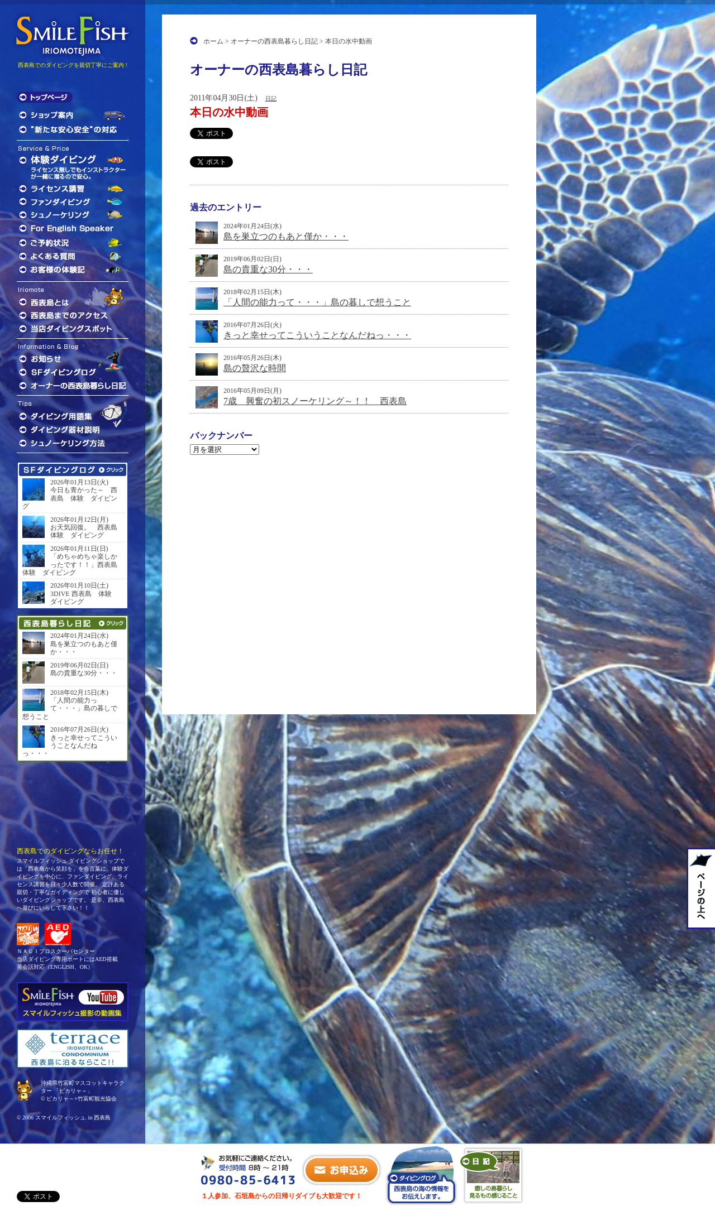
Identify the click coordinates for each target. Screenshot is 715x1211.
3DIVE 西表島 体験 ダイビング (84, 598)
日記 (271, 98)
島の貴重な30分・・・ (268, 269)
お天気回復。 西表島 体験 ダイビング (86, 531)
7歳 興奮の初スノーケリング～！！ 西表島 (315, 401)
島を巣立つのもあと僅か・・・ (286, 236)
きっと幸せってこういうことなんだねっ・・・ (317, 335)
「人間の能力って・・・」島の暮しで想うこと (317, 302)
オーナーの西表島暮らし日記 (274, 41)
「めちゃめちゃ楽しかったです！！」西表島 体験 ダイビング (72, 564)
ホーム (213, 41)
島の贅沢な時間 (254, 368)
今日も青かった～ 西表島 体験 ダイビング (69, 498)
